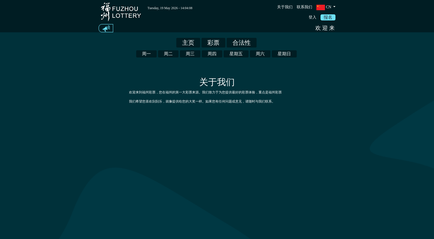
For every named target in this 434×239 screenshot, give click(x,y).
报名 (328, 17)
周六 (260, 53)
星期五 (236, 53)
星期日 (284, 53)
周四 (212, 53)
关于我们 (285, 7)
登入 (312, 17)
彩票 (213, 42)
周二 (168, 53)
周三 (190, 53)
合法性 (241, 42)
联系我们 (304, 7)
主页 (188, 42)
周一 (146, 53)
